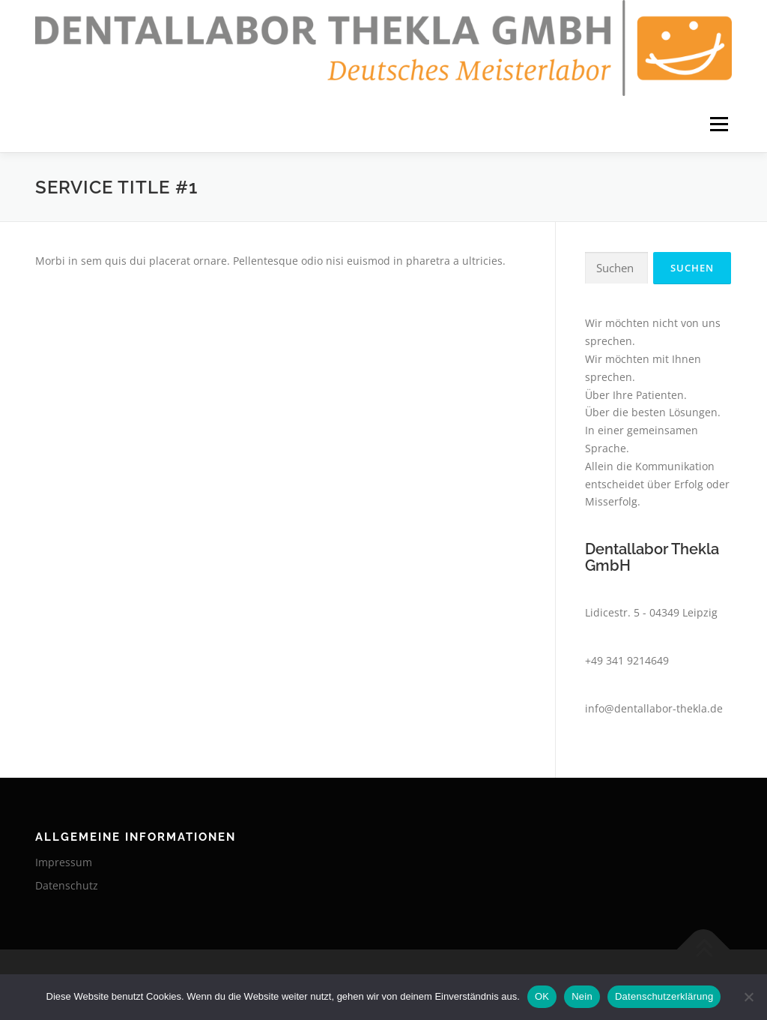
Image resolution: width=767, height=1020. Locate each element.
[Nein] (748, 996)
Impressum (63, 862)
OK (542, 996)
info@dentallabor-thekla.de (654, 708)
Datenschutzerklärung (664, 996)
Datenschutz (66, 885)
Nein (582, 996)
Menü (719, 124)
